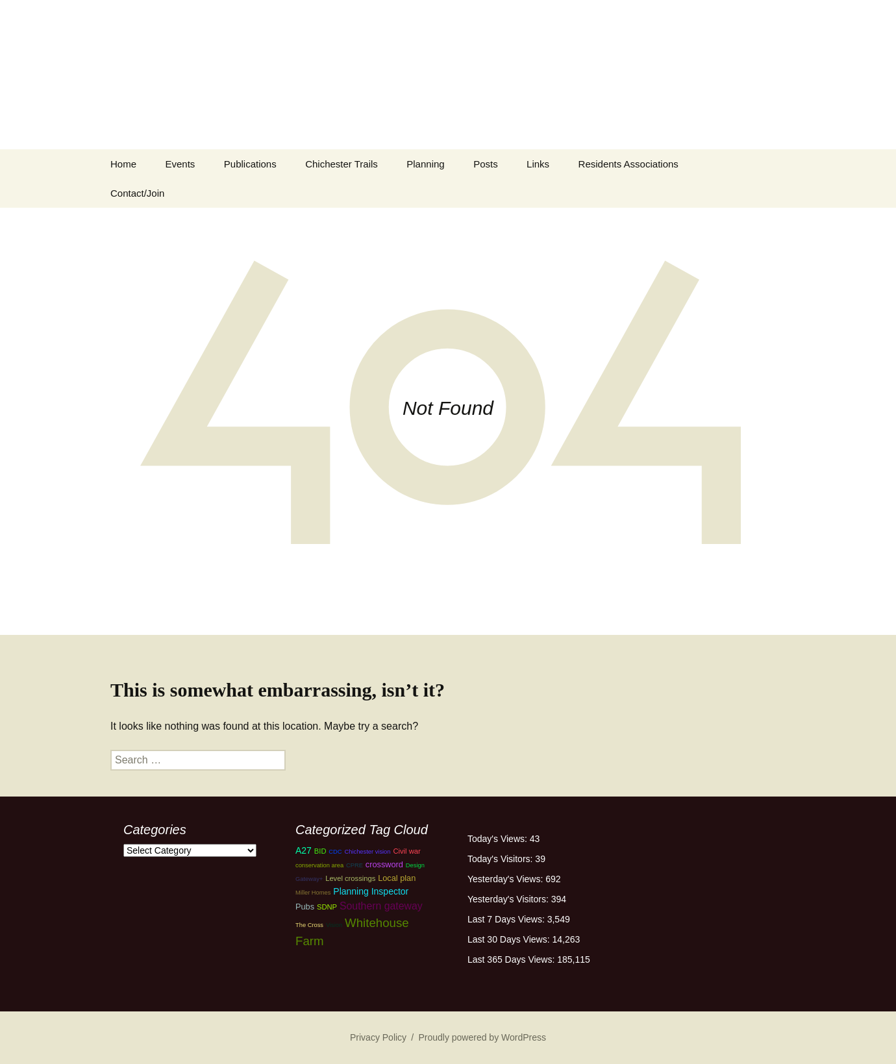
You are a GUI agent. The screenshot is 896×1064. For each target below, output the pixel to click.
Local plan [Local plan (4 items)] (397, 878)
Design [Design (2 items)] (415, 865)
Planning (425, 163)
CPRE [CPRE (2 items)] (354, 865)
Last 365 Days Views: (512, 959)
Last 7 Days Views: (507, 919)
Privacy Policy (378, 1037)
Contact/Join (137, 193)
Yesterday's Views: (506, 879)
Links (538, 163)
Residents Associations (628, 163)
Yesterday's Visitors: (509, 899)
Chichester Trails (341, 163)
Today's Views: (498, 839)
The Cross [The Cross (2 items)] (309, 925)
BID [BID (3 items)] (320, 851)
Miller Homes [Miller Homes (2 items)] (312, 892)
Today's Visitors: (501, 859)
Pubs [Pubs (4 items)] (304, 906)
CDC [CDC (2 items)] (335, 851)
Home (123, 163)
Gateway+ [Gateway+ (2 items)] (309, 879)
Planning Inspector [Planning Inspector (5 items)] (370, 891)
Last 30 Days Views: (509, 939)
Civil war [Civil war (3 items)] (406, 851)
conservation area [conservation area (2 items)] (319, 865)
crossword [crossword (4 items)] (384, 864)
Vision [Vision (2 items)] (334, 925)
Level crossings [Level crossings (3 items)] (350, 878)
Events (180, 163)
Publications (250, 163)
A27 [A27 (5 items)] (303, 850)
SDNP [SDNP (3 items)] (327, 907)
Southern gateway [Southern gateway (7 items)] (381, 905)
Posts (485, 163)
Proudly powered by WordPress (482, 1037)
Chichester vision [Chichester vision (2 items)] (367, 851)
